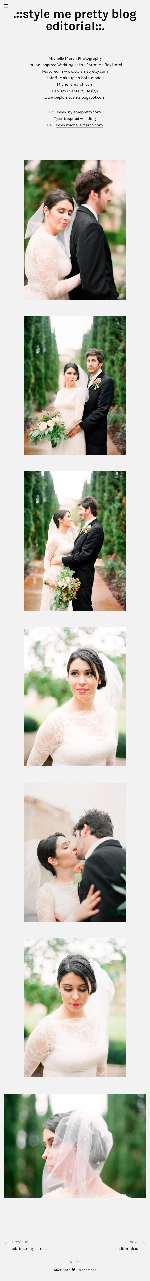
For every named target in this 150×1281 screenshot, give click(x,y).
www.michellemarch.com (79, 125)
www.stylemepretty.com (86, 71)
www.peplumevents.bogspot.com (75, 97)
